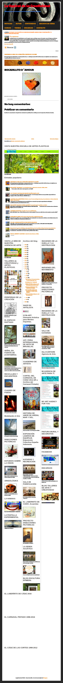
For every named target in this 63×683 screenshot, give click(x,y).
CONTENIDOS (30, 23)
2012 (25, 264)
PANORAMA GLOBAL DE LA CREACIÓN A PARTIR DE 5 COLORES (20, 54)
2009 (25, 301)
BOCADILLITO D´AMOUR (31, 282)
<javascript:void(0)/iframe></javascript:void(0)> (26, 632)
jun (26, 275)
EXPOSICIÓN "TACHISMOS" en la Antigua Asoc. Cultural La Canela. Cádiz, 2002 (28, 187)
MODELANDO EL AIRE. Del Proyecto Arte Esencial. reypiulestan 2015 (26, 216)
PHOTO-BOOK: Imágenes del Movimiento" (32, 294)
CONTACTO (40, 28)
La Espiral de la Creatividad (27, 5)
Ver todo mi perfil (8, 44)
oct (26, 271)
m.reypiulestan (14, 36)
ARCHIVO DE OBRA (47, 23)
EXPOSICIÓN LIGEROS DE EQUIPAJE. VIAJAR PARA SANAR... (31, 291)
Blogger (45, 678)
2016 (25, 256)
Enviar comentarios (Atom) (18, 141)
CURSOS (7, 28)
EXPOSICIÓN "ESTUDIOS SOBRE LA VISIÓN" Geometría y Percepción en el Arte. (28, 205)
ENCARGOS (28, 28)
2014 (25, 260)
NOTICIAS (8, 23)
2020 (25, 248)
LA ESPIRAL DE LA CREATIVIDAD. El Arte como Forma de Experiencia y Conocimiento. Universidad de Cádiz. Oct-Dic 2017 (34, 199)
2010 (25, 268)
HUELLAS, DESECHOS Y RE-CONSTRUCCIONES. (31, 287)
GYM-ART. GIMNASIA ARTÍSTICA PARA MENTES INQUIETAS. (23, 222)
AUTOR (18, 23)
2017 (25, 254)
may (27, 277)
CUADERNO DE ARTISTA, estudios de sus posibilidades (23, 210)
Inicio (32, 139)
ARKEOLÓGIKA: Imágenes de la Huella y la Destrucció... (32, 284)
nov (27, 269)
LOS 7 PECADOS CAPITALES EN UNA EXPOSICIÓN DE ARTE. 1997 (24, 193)
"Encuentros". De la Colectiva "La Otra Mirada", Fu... (32, 280)
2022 (25, 244)
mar (27, 297)
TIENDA (17, 28)
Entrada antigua (54, 139)
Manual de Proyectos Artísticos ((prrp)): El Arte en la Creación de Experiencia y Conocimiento (33, 228)
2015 (25, 258)
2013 (25, 262)
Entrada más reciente (10, 139)
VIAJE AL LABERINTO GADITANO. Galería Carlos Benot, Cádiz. (24, 233)
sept (27, 273)
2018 (25, 252)
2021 (25, 246)
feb (26, 299)
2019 (25, 250)
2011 (25, 266)
